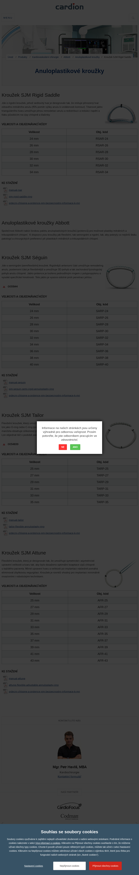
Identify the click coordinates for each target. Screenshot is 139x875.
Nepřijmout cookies (69, 866)
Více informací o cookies (47, 843)
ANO (75, 447)
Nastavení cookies (33, 866)
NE (62, 447)
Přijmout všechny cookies (105, 866)
